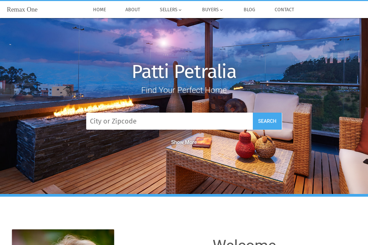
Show (184, 142)
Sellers (171, 10)
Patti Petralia (184, 71)
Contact (284, 10)
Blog (249, 10)
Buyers (213, 10)
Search (267, 121)
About (133, 10)
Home (99, 10)
